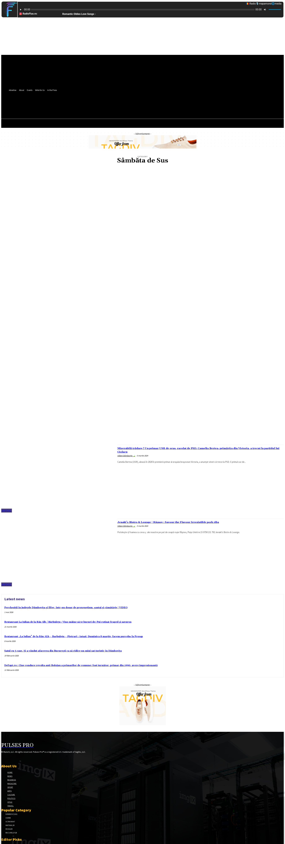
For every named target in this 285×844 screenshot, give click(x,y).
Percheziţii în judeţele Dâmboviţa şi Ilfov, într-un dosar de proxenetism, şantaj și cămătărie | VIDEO (66, 607)
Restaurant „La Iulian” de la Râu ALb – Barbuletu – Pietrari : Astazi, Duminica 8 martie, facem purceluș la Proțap (73, 636)
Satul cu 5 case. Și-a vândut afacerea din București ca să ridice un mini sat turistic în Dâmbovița (63, 650)
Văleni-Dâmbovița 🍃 (126, 455)
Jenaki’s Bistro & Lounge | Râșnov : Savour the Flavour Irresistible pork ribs (181, 522)
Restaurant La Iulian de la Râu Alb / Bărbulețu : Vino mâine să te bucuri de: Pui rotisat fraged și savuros (67, 622)
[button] (136, 109)
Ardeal (6, 510)
